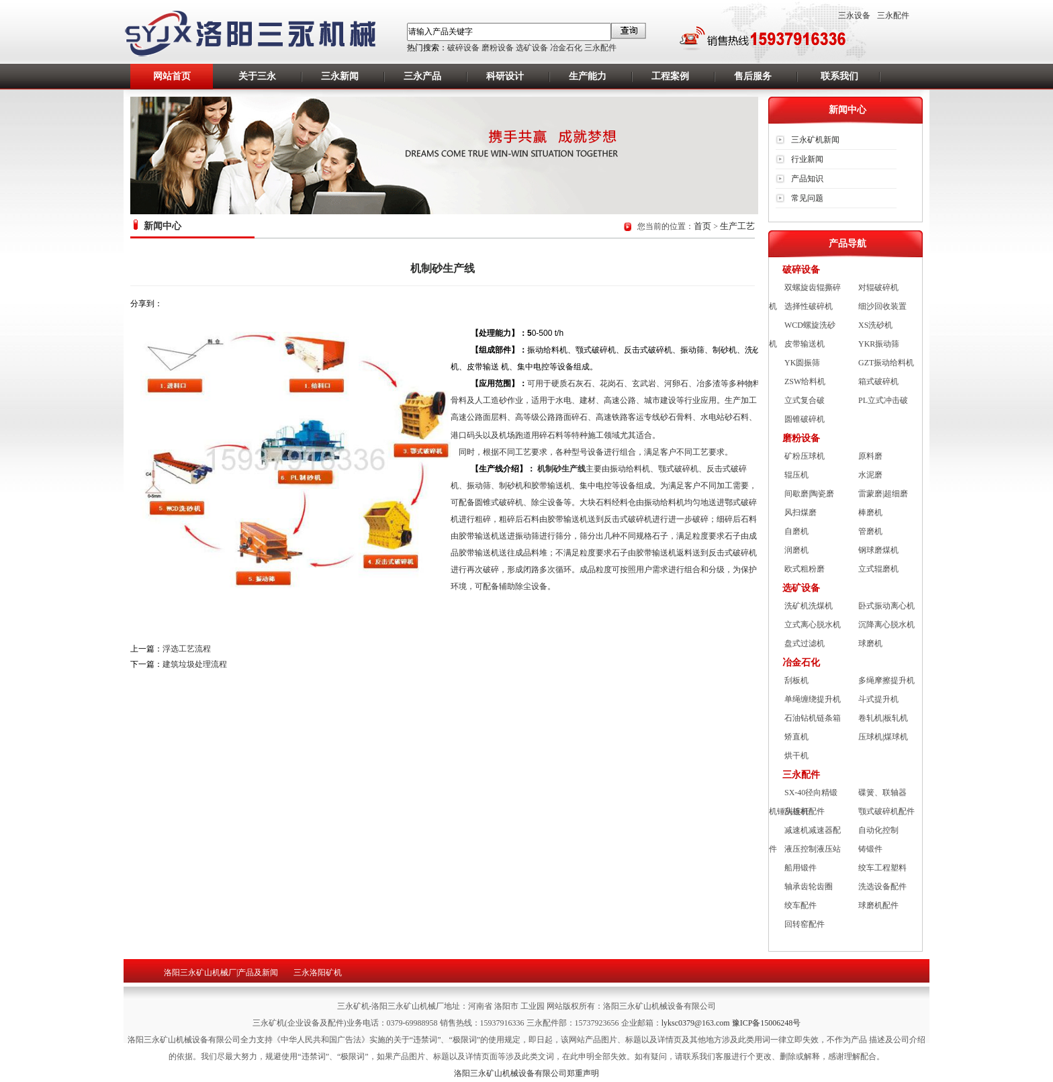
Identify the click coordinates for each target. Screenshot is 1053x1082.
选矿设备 (532, 47)
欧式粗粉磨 (804, 569)
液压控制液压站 (812, 849)
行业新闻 (807, 159)
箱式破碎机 (878, 381)
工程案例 (670, 76)
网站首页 (172, 76)
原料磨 (870, 456)
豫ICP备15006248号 (766, 1023)
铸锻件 (870, 849)
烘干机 (796, 755)
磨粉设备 (498, 47)
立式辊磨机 (878, 569)
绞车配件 (800, 905)
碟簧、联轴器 (882, 792)
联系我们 (839, 76)
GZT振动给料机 (886, 362)
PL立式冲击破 (883, 400)
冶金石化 (566, 47)
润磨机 (796, 550)
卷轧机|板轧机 (883, 718)
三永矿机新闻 (815, 139)
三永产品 (422, 76)
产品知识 (807, 178)
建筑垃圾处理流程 (195, 664)
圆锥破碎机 (804, 419)
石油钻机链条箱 (812, 718)
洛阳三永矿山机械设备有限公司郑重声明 (526, 1073)
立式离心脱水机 (812, 624)
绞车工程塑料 (882, 867)
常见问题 (807, 198)
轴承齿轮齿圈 (808, 886)
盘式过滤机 (804, 643)
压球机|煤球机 (883, 736)
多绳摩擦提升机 (886, 680)
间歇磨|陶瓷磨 (809, 493)
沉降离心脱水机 (886, 624)
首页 (702, 226)
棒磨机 (870, 512)
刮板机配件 (804, 811)
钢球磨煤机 (878, 550)
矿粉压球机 (804, 456)
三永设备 (854, 15)
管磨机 (870, 531)
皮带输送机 (804, 344)
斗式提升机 (878, 699)
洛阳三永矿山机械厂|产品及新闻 (221, 972)
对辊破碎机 (878, 287)
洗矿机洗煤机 (808, 606)
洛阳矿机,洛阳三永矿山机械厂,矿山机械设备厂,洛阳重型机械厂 (259, 34)
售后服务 (753, 76)
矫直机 (796, 736)
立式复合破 (804, 400)
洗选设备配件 (882, 886)
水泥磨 (870, 475)
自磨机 (796, 531)
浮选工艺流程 (187, 648)
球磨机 (870, 643)
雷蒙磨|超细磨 (883, 493)
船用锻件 (800, 867)
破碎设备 (463, 47)
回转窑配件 (804, 924)
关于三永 (257, 76)
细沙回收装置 (882, 306)
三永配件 (600, 47)
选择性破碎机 (808, 306)
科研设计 (505, 76)
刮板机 (796, 680)
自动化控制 (878, 830)
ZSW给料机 (804, 381)
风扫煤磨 (800, 512)
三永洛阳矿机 (317, 972)
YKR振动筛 (878, 344)
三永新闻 (340, 76)
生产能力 (587, 76)
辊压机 (796, 475)
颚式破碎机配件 (886, 811)
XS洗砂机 (875, 325)
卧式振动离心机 (886, 606)
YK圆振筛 (802, 362)
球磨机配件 (878, 905)
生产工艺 (737, 226)
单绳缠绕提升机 (812, 699)
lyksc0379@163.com (696, 1023)
